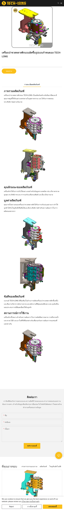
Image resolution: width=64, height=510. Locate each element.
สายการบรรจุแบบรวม (29, 466)
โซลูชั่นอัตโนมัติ (55, 466)
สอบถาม (9, 71)
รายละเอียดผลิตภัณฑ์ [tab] (32, 84)
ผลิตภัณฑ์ (43, 466)
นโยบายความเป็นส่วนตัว (30, 501)
